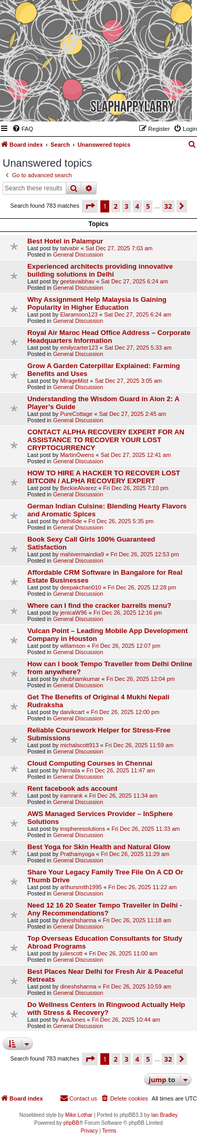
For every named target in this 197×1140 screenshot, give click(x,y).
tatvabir (69, 248)
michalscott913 (79, 745)
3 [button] (126, 206)
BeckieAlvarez (78, 488)
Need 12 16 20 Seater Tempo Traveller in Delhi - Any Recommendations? (104, 909)
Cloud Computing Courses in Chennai (89, 763)
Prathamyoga (77, 854)
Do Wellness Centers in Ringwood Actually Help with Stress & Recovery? (106, 1008)
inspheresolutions (82, 829)
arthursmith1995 (81, 887)
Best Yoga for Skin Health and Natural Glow (98, 847)
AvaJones (72, 1019)
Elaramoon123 (79, 314)
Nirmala (70, 770)
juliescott (71, 953)
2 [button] (116, 206)
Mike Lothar (78, 1115)
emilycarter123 (79, 347)
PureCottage (76, 414)
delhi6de (71, 521)
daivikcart (72, 712)
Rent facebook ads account (72, 788)
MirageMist (74, 381)
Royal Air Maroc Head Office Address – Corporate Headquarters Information (108, 336)
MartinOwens (77, 455)
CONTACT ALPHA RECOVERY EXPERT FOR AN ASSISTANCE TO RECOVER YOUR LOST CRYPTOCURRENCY (105, 440)
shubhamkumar (80, 679)
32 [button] (168, 206)
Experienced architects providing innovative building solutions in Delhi (100, 270)
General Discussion (78, 254)
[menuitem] (22, 129)
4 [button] (137, 206)
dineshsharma (78, 920)
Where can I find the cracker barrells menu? (99, 605)
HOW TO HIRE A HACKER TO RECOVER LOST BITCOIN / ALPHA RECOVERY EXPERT (103, 477)
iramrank (71, 795)
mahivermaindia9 (82, 554)
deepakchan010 (80, 587)
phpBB (71, 1123)
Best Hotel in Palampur (65, 241)
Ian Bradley (164, 1115)
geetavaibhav (77, 281)
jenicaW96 (73, 612)
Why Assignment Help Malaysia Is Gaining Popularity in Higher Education (97, 303)
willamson (72, 646)
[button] (90, 206)
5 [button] (148, 206)
